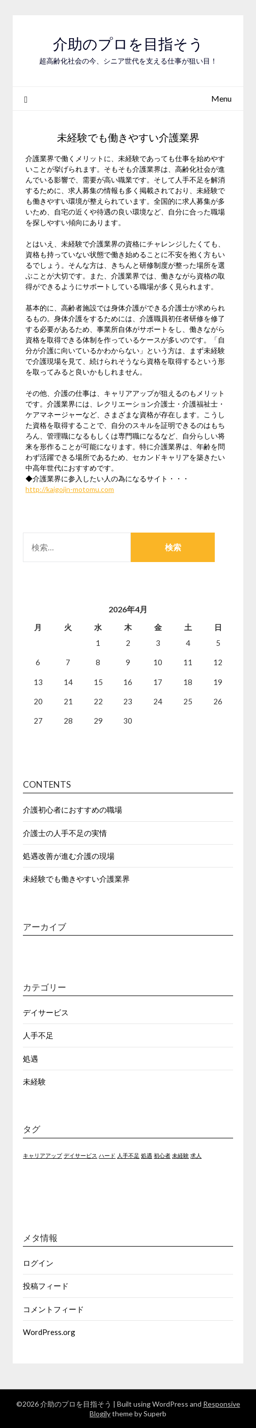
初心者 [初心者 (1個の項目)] (162, 1155)
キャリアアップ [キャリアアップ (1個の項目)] (42, 1155)
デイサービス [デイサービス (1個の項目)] (80, 1155)
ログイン (38, 1262)
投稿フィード (46, 1285)
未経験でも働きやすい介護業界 (76, 878)
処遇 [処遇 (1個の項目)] (146, 1155)
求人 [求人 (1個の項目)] (196, 1155)
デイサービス (46, 1012)
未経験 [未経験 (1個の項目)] (180, 1155)
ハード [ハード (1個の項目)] (107, 1155)
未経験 (34, 1081)
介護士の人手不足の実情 (65, 832)
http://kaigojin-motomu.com (69, 489)
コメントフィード (53, 1309)
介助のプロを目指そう (128, 44)
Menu (221, 98)
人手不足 (38, 1035)
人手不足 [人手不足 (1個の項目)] (128, 1155)
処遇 (30, 1058)
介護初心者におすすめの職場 (72, 809)
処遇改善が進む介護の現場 (69, 855)
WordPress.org (49, 1332)
